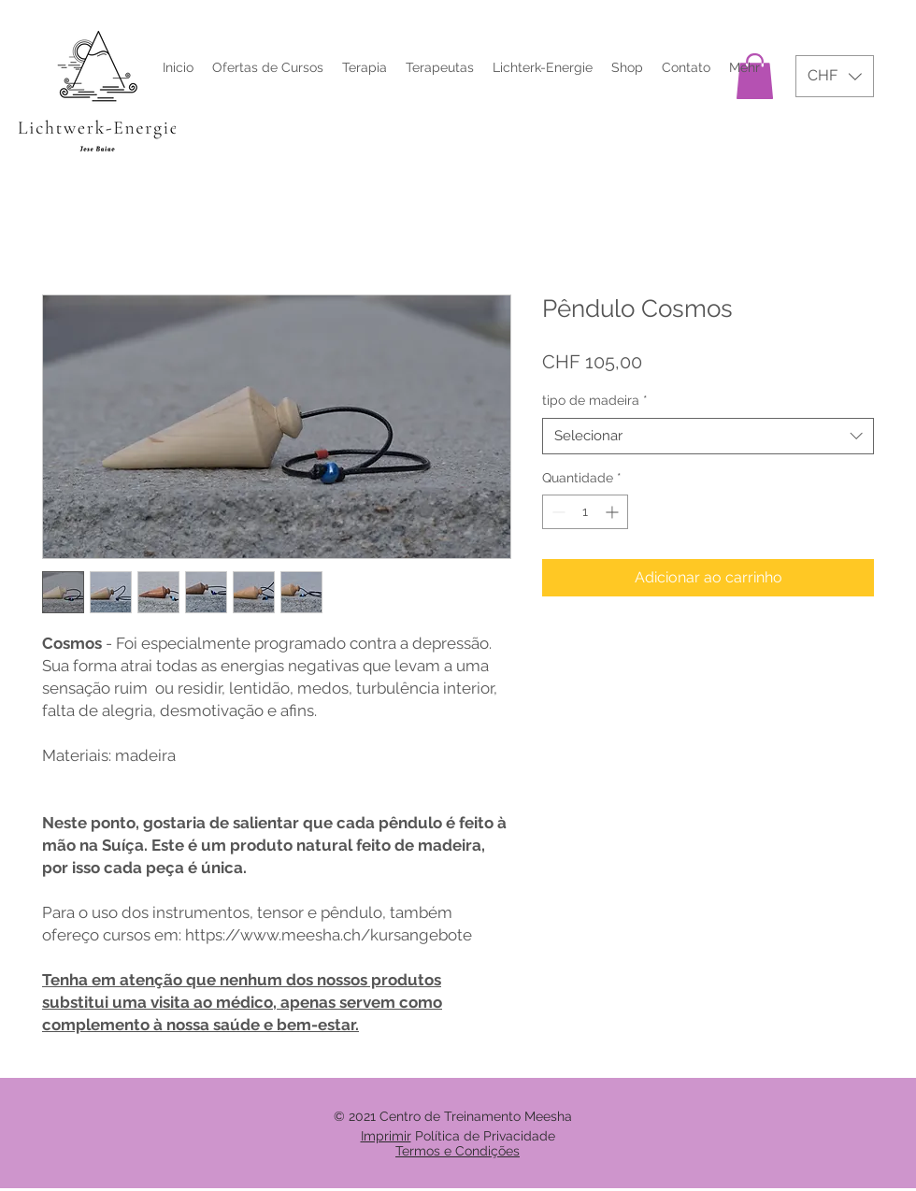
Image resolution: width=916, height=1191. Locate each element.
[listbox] (834, 76)
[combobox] (708, 436)
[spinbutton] (585, 511)
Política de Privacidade (485, 1135)
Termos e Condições (457, 1150)
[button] (834, 76)
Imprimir (386, 1135)
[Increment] (613, 511)
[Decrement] (556, 511)
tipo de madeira (595, 400)
